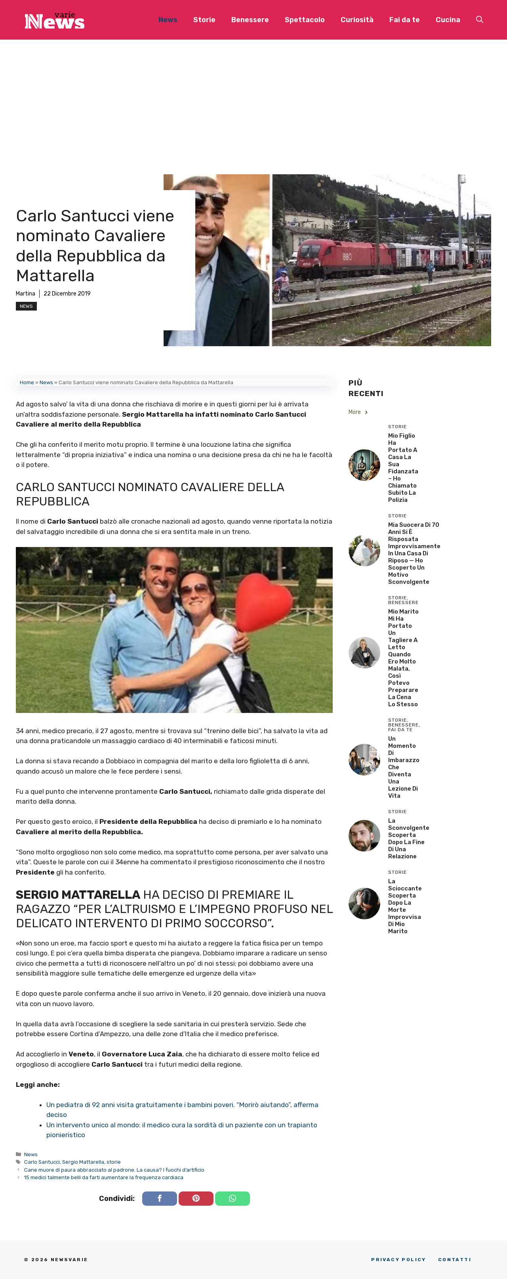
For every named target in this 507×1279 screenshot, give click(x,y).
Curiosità (357, 19)
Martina (25, 293)
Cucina (448, 19)
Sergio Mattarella (83, 1162)
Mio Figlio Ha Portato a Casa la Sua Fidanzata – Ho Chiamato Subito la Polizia (403, 467)
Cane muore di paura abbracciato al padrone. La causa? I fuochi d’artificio (114, 1170)
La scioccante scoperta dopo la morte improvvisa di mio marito (405, 906)
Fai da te (404, 19)
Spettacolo (305, 19)
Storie (204, 19)
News (167, 19)
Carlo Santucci (42, 1162)
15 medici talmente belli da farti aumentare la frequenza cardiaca (103, 1177)
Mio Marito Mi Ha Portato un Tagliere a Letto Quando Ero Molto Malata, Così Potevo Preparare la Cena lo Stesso (403, 658)
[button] (479, 20)
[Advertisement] (253, 99)
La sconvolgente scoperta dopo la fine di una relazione (408, 838)
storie (114, 1162)
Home (27, 382)
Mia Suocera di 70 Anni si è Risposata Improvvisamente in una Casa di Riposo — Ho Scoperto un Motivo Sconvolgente (414, 553)
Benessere (250, 19)
